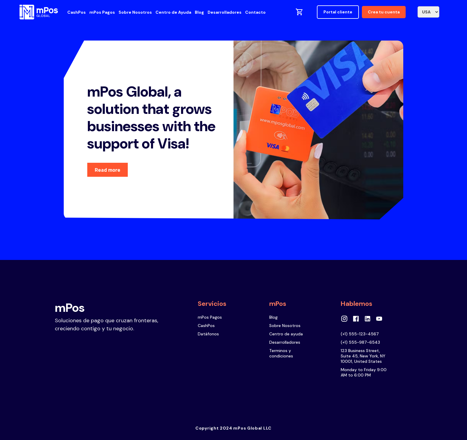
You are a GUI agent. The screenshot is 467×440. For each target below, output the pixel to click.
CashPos (76, 12)
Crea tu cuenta (384, 12)
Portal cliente (337, 12)
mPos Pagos (102, 12)
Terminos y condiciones (281, 353)
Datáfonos (208, 334)
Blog (199, 12)
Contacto (255, 12)
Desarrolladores (225, 12)
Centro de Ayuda (173, 12)
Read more (107, 170)
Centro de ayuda (286, 334)
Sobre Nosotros (135, 12)
